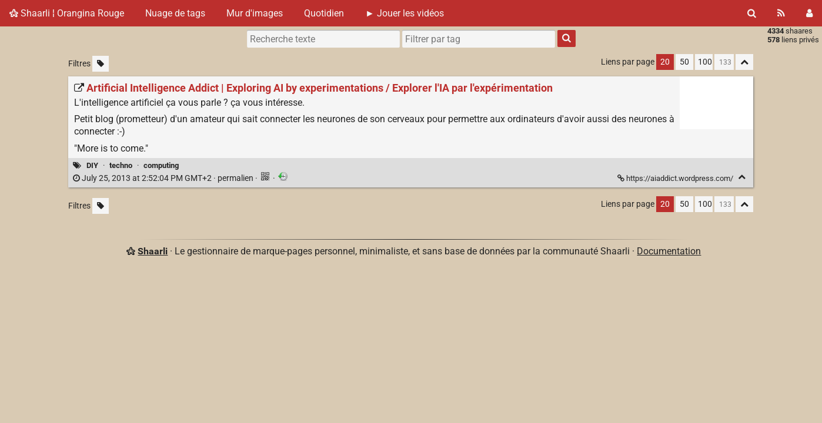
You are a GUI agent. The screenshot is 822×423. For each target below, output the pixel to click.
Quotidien (324, 13)
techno (120, 165)
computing (161, 165)
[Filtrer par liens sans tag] (100, 64)
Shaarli (153, 251)
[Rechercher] (752, 13)
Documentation (669, 251)
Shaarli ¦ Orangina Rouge (66, 13)
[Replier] (742, 177)
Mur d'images (254, 13)
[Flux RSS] (781, 13)
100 (705, 62)
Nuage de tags (175, 13)
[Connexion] (809, 13)
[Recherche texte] (323, 39)
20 (665, 62)
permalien (164, 178)
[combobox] (478, 39)
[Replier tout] (744, 62)
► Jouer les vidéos (404, 13)
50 (684, 62)
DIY (92, 165)
